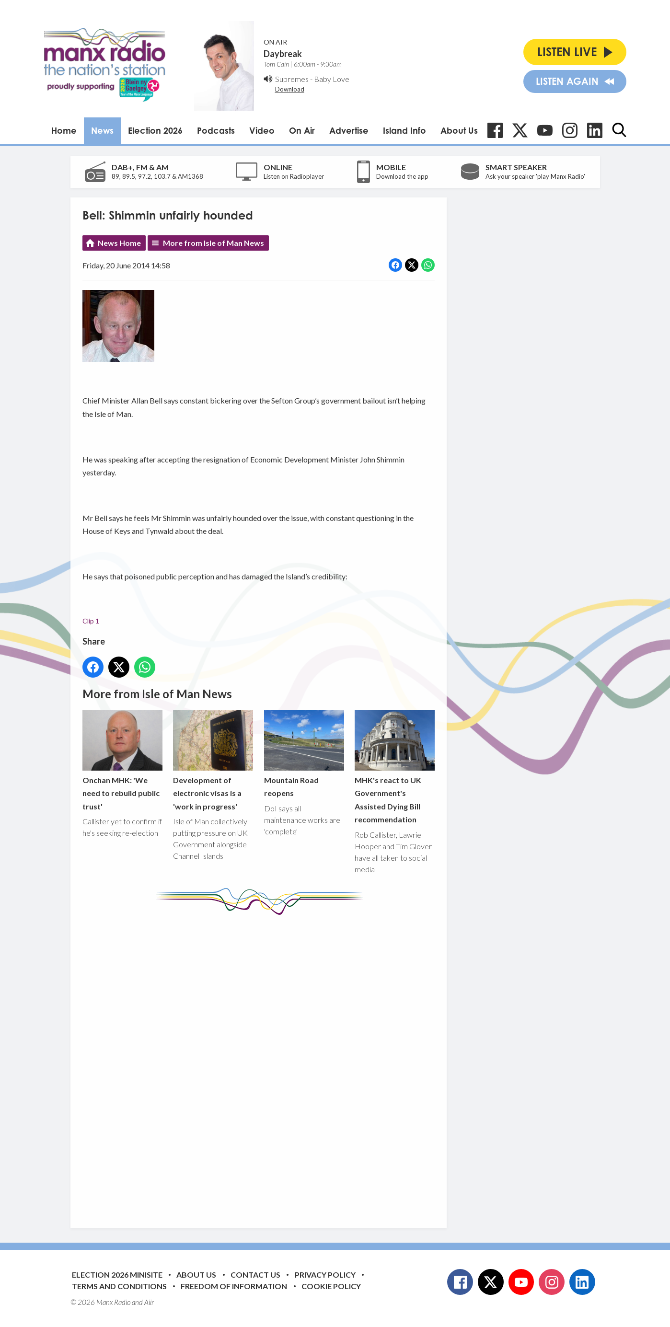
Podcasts (216, 130)
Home (64, 130)
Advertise (349, 130)
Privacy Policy (325, 1274)
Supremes (292, 78)
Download (289, 89)
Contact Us (255, 1274)
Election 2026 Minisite (117, 1274)
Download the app (402, 176)
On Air (302, 130)
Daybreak (283, 53)
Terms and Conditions (119, 1286)
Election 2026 (155, 130)
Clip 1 (90, 621)
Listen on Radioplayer (294, 176)
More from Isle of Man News (213, 242)
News (102, 130)
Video (262, 130)
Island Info (404, 130)
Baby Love (331, 78)
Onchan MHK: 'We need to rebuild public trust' (122, 760)
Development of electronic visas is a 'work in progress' (213, 760)
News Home (119, 242)
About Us (459, 130)
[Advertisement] (262, 1064)
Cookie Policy (331, 1286)
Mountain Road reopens (304, 753)
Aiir (149, 1302)
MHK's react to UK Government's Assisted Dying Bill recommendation (394, 767)
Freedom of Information (234, 1286)
